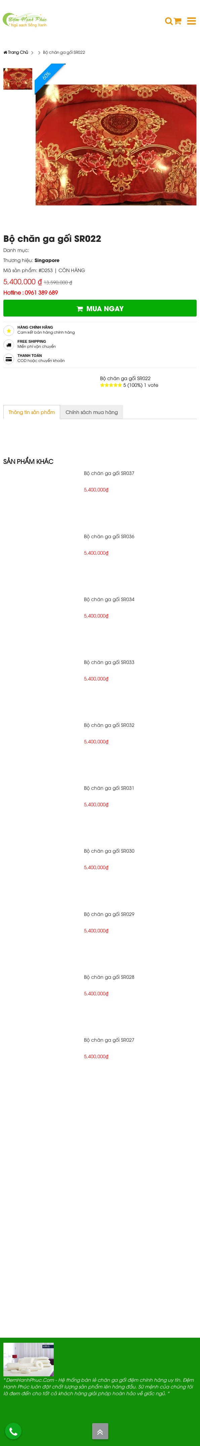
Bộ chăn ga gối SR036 (109, 536)
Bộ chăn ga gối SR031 (109, 787)
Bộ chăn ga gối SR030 (109, 850)
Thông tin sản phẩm (32, 412)
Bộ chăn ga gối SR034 (109, 599)
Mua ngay (100, 308)
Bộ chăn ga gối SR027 (109, 1039)
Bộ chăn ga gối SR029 (109, 914)
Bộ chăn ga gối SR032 (109, 724)
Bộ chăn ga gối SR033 (109, 662)
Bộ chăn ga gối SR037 (109, 473)
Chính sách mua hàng (92, 412)
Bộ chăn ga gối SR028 (109, 976)
